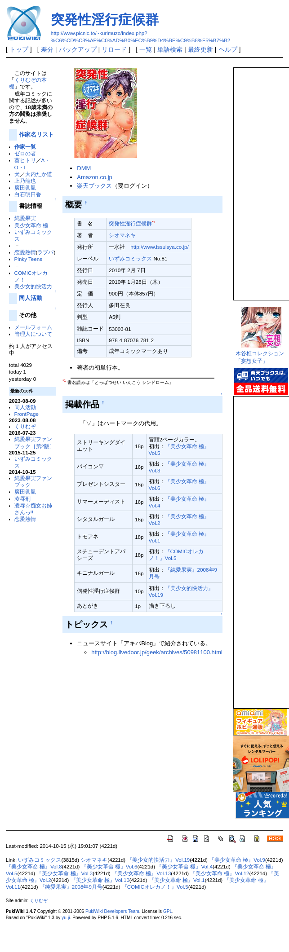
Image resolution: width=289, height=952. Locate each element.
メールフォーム (33, 327)
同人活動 (30, 298)
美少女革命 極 (31, 225)
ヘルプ (227, 49)
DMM (84, 168)
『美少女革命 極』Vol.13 (141, 873)
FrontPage (26, 414)
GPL (167, 911)
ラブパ (45, 252)
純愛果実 (25, 218)
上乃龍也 (25, 181)
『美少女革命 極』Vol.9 (237, 860)
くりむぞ (25, 426)
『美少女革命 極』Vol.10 (100, 880)
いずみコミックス (130, 258)
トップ (18, 49)
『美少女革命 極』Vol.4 (184, 866)
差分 (47, 49)
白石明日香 (27, 194)
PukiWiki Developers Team (112, 911)
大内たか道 (38, 174)
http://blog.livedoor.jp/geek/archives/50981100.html (156, 652)
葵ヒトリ (25, 160)
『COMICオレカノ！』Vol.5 (155, 887)
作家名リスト (36, 134)
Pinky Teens (28, 259)
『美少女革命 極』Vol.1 (177, 880)
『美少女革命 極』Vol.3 (64, 873)
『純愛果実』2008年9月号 (71, 887)
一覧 (145, 49)
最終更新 (200, 49)
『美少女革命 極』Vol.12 (219, 873)
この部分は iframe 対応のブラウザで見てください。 (261, 180)
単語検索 (169, 49)
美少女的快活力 (33, 286)
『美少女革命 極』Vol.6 (109, 866)
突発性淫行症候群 (105, 19)
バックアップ (78, 49)
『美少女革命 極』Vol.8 (34, 866)
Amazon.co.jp (94, 177)
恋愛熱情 (25, 252)
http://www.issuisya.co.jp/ (159, 247)
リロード (114, 49)
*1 (153, 222)
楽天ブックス (94, 185)
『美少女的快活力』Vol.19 (158, 860)
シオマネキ (122, 235)
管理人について (33, 334)
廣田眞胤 (25, 187)
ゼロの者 (25, 153)
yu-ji (66, 917)
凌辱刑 (22, 499)
